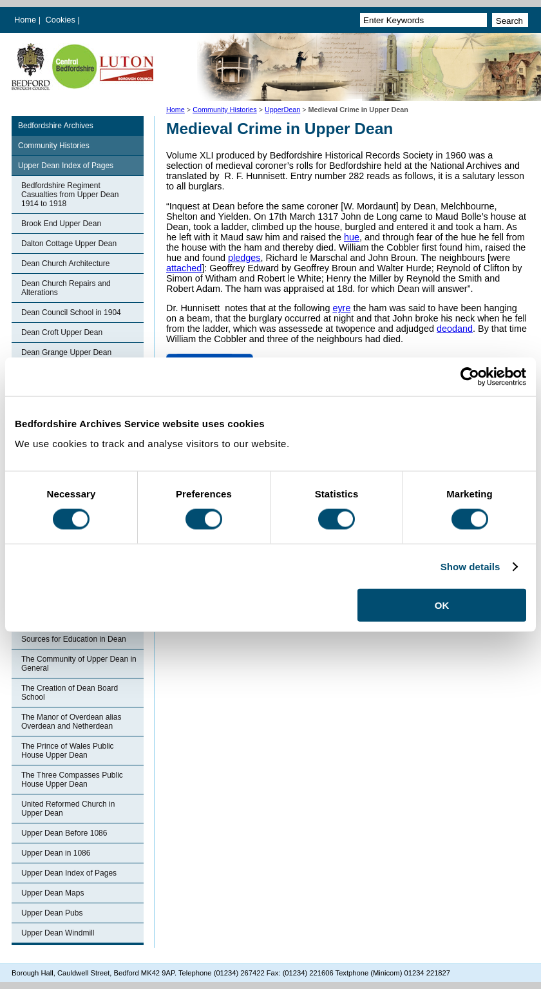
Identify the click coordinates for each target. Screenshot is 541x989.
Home (25, 19)
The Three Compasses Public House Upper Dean (72, 780)
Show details (470, 566)
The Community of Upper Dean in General (79, 664)
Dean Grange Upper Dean (66, 352)
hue (351, 237)
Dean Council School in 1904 (71, 312)
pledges (244, 258)
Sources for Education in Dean (73, 639)
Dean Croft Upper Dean (61, 332)
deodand (455, 328)
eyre (341, 308)
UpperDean (282, 109)
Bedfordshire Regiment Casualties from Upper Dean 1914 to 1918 (70, 194)
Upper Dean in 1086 (55, 853)
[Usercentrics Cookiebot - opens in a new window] (469, 376)
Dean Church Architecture (65, 263)
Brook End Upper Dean (61, 223)
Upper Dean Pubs (51, 912)
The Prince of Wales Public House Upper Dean (67, 751)
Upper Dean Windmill (57, 932)
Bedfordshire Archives (55, 125)
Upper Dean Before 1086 (64, 833)
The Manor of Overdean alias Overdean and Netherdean (71, 722)
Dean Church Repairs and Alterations (66, 288)
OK (442, 605)
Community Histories (225, 109)
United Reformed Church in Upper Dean (68, 809)
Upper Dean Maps (52, 893)
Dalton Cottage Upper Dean (69, 243)
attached (184, 268)
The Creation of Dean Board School (69, 693)
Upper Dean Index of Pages (65, 165)
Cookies (62, 19)
